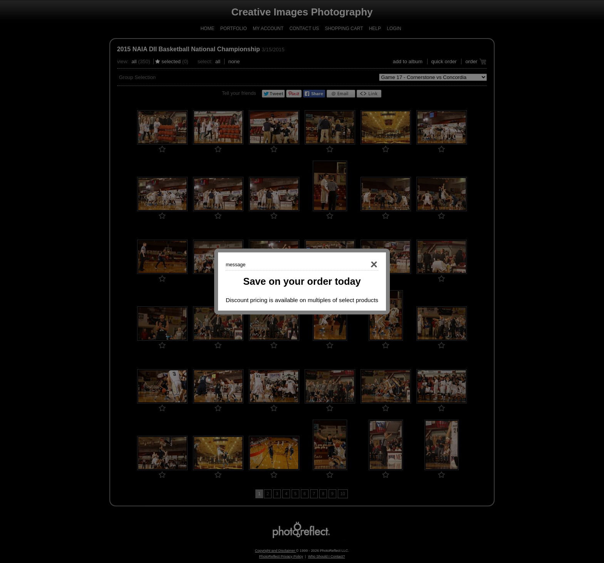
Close (363, 264)
